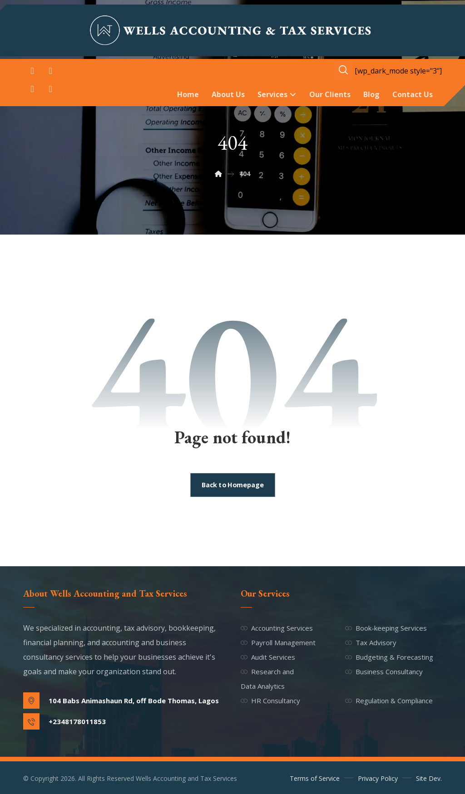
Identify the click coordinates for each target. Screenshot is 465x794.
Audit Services (268, 657)
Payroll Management (278, 642)
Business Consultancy (384, 671)
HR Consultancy (270, 700)
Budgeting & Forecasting (389, 657)
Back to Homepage (232, 485)
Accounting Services (277, 627)
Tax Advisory (370, 642)
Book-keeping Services (386, 627)
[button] (32, 71)
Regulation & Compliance (389, 700)
